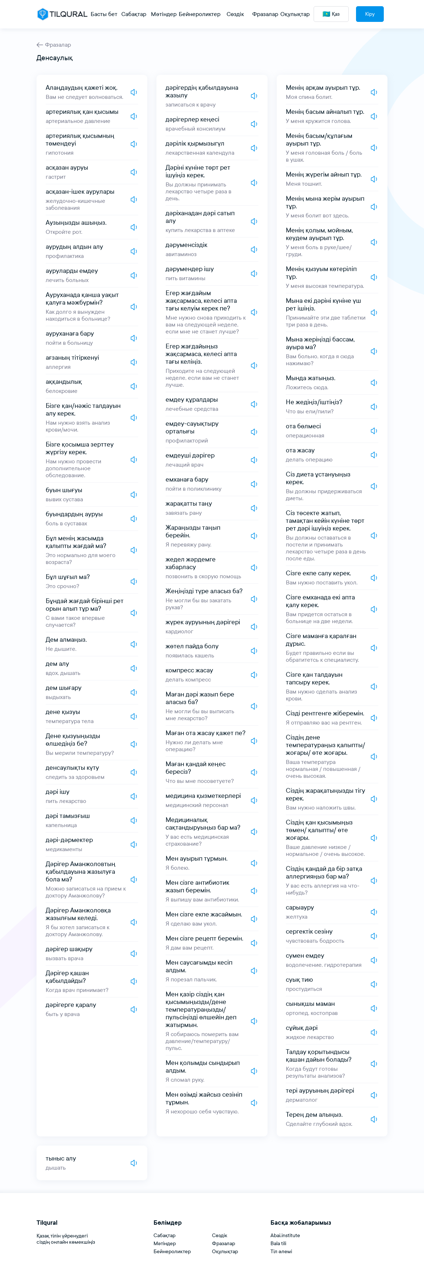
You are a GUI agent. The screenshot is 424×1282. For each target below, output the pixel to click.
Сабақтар (164, 1235)
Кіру (370, 14)
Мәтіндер (165, 1243)
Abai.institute (285, 1235)
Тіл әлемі (281, 1251)
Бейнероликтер (172, 1251)
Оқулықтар (225, 1251)
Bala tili (278, 1243)
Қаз (331, 14)
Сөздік (219, 1235)
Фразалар (54, 44)
